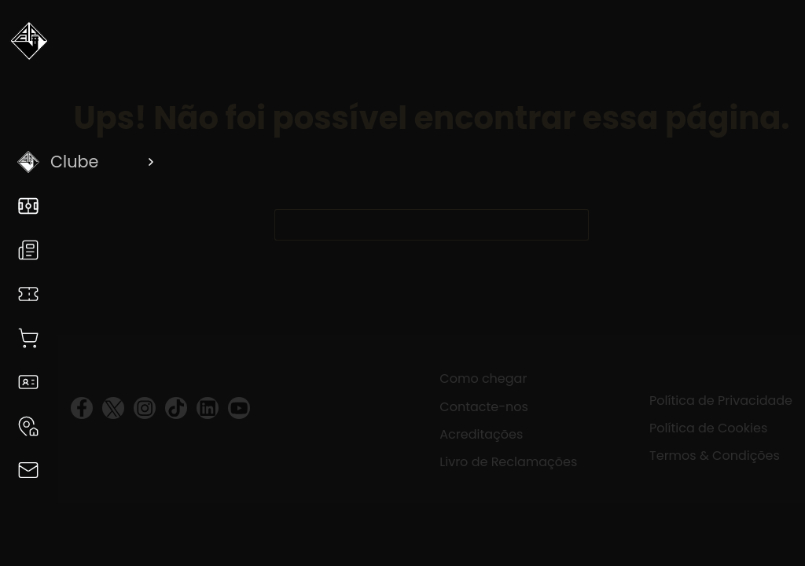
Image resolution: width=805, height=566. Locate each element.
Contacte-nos (483, 407)
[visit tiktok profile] (176, 408)
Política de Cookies (708, 428)
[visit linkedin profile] (208, 408)
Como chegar (483, 378)
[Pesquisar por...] (415, 225)
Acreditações (481, 434)
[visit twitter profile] (113, 408)
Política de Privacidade (720, 400)
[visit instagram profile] (145, 408)
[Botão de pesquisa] (573, 225)
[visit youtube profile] (239, 408)
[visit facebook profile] (82, 408)
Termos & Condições (714, 456)
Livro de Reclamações (508, 462)
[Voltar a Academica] (29, 47)
